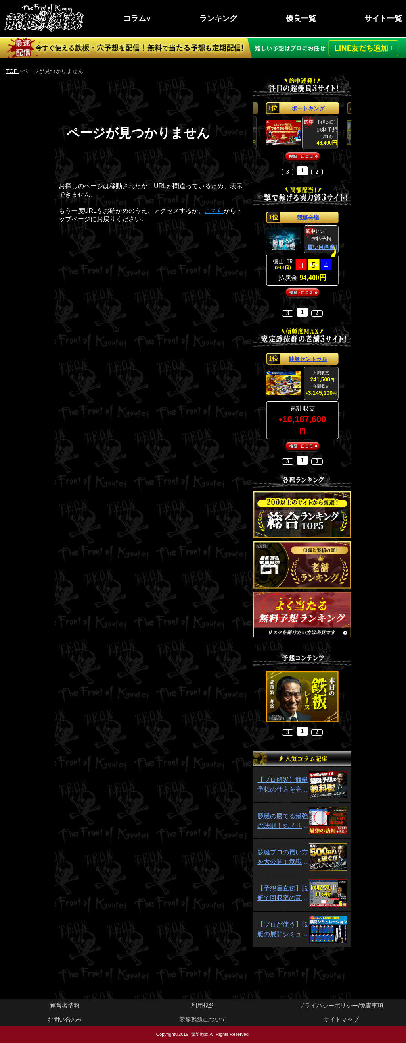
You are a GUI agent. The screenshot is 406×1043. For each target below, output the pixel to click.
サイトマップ (341, 1019)
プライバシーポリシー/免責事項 (341, 1005)
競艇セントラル (308, 359)
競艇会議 (308, 217)
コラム (134, 18)
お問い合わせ (65, 1019)
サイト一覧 (383, 18)
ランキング (218, 18)
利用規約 (203, 1005)
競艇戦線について (203, 1019)
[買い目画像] (321, 247)
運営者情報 (65, 1005)
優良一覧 (301, 18)
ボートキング (308, 108)
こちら (214, 210)
